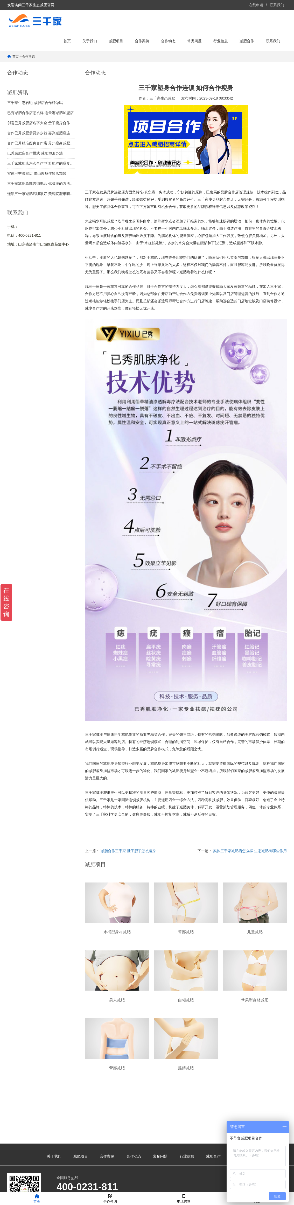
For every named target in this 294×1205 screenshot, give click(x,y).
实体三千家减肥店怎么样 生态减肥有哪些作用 (250, 851)
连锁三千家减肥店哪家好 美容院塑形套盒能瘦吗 (41, 194)
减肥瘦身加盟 (114, 763)
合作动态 (168, 41)
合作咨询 (110, 1198)
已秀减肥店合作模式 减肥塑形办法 (35, 153)
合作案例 (142, 41)
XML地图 (197, 1185)
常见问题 (194, 41)
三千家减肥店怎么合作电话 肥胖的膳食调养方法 (41, 163)
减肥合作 (247, 41)
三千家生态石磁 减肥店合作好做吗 (35, 103)
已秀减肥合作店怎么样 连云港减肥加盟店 (40, 113)
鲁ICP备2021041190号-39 (168, 1185)
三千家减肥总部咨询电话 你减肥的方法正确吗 (41, 183)
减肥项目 (116, 41)
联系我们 (277, 5)
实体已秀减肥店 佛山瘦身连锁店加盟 (36, 173)
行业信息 (220, 41)
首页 (67, 41)
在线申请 (256, 5)
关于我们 (89, 41)
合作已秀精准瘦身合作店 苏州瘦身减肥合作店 (41, 143)
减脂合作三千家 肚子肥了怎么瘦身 (128, 851)
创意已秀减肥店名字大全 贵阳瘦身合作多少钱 (41, 123)
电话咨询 (184, 1198)
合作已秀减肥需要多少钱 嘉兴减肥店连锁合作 (41, 133)
